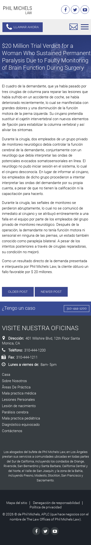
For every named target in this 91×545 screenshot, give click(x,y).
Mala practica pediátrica (21, 418)
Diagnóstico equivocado (21, 424)
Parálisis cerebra (15, 412)
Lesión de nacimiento (19, 406)
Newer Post (51, 291)
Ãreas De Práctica (16, 387)
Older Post (18, 291)
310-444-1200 (76, 308)
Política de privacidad (46, 507)
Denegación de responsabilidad (56, 503)
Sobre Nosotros (14, 381)
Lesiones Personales (18, 399)
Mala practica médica (19, 393)
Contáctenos (12, 431)
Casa (6, 374)
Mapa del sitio (16, 503)
